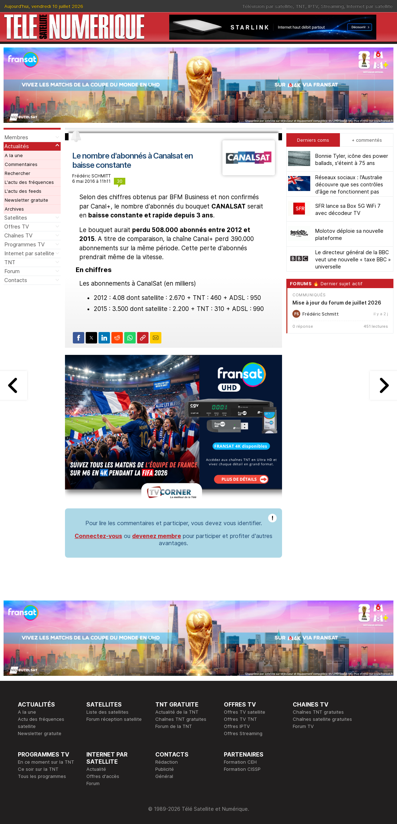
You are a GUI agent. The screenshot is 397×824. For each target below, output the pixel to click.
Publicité (164, 769)
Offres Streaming (243, 733)
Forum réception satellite (114, 719)
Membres (16, 137)
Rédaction (166, 762)
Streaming (332, 6)
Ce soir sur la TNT (38, 769)
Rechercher (17, 173)
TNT (300, 6)
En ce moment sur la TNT (46, 762)
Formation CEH (240, 762)
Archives (14, 209)
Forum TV (303, 726)
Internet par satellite (370, 6)
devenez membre (156, 535)
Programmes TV (24, 244)
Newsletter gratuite (26, 200)
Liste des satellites (107, 712)
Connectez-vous (98, 535)
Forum (12, 271)
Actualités (16, 146)
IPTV (313, 6)
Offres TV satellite (244, 712)
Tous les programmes (42, 776)
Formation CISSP (242, 769)
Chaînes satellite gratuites (322, 719)
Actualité (96, 769)
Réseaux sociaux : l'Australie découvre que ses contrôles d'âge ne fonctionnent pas (349, 184)
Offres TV (16, 226)
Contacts (15, 280)
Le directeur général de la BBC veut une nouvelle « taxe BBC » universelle (353, 259)
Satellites (15, 217)
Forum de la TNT (173, 726)
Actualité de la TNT (176, 712)
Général (164, 776)
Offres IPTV (237, 726)
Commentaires (21, 164)
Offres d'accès (102, 776)
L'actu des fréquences (29, 182)
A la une (14, 155)
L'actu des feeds (23, 191)
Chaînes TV (18, 235)
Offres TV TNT (240, 719)
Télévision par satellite (267, 6)
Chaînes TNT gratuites (180, 719)
